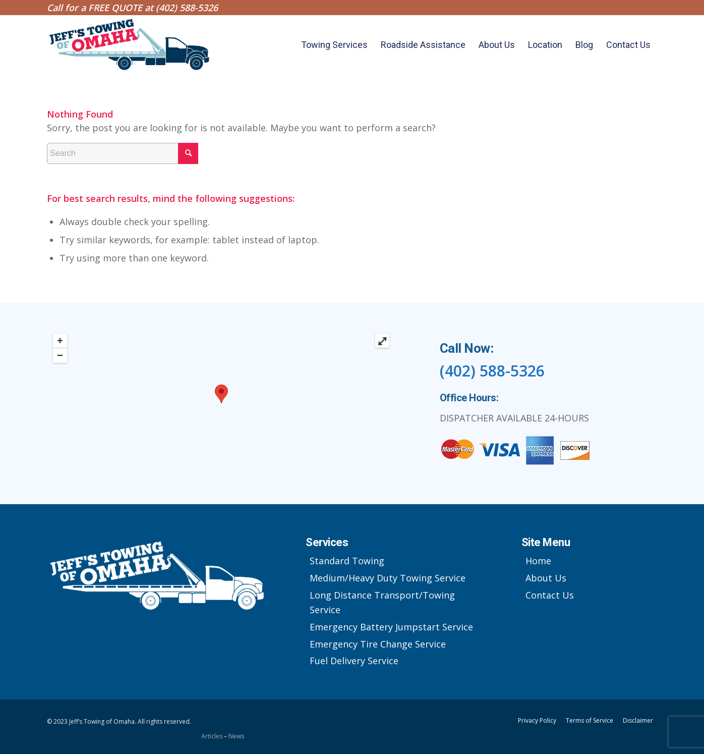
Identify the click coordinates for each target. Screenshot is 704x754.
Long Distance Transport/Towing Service (382, 602)
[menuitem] (334, 45)
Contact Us (549, 595)
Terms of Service (589, 720)
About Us (545, 578)
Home (538, 561)
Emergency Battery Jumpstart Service (391, 627)
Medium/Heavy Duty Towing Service (387, 578)
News (236, 736)
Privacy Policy (537, 720)
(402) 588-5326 (187, 8)
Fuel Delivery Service (354, 661)
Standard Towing (347, 561)
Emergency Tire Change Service (378, 644)
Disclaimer (638, 720)
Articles (212, 736)
